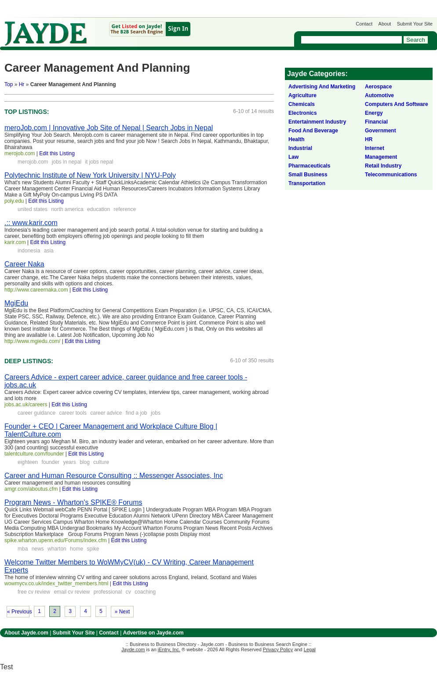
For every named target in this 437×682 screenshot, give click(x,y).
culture (101, 462)
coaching (145, 592)
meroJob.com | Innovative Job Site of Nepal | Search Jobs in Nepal (108, 127)
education (98, 209)
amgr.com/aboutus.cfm (31, 489)
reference (125, 209)
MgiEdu (16, 303)
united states (32, 209)
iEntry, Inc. (169, 649)
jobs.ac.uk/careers (25, 404)
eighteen (28, 462)
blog (85, 462)
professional (108, 592)
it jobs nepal (99, 162)
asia (49, 251)
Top (8, 84)
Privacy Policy (278, 649)
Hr (22, 84)
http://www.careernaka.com (36, 290)
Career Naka (24, 264)
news (38, 549)
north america (67, 209)
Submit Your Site (415, 23)
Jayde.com (45, 34)
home (76, 549)
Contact (364, 23)
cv (128, 592)
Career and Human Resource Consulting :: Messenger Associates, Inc (113, 475)
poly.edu (14, 201)
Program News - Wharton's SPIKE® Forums (73, 502)
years (69, 462)
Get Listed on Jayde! (149, 29)
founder (50, 462)
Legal (310, 649)
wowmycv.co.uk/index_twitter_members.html (56, 583)
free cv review (34, 592)
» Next (122, 612)
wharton (56, 549)
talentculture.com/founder (34, 454)
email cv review (72, 592)
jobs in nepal (66, 162)
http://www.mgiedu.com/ (32, 341)
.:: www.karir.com (31, 222)
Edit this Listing (57, 153)
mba (23, 549)
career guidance (36, 413)
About (385, 23)
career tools (73, 413)
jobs (155, 413)
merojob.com (19, 153)
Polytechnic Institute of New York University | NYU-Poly (90, 175)
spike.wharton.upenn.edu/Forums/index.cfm (55, 540)
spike (93, 549)
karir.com (15, 242)
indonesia (29, 251)
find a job (136, 413)
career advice (106, 413)
